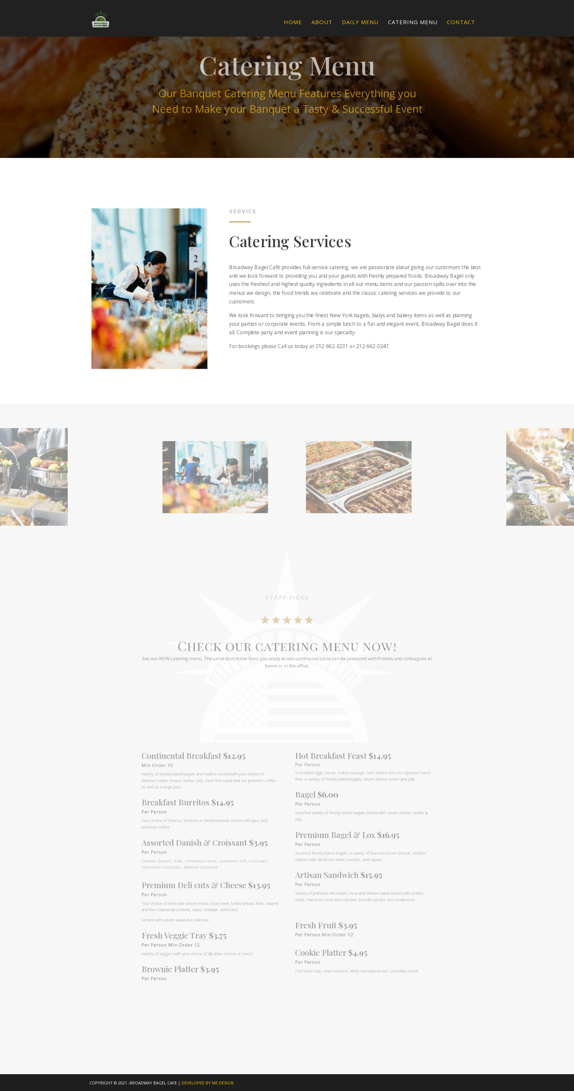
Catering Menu (412, 22)
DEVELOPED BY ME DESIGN (208, 1083)
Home (293, 22)
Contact (461, 22)
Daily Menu (360, 22)
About (322, 22)
